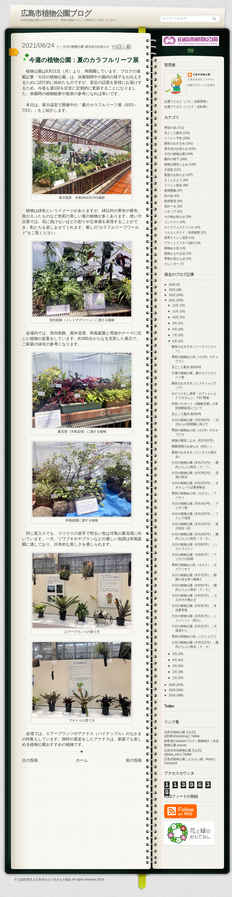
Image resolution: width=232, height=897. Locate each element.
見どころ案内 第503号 (186, 414)
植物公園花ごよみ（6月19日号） (194, 440)
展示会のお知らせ (97, 46)
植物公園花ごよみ (176, 164)
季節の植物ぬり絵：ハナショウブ (194, 636)
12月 (176, 305)
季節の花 (170, 127)
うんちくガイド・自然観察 (182, 232)
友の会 (168, 196)
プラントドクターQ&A (179, 243)
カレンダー (171, 264)
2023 (172, 290)
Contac (190, 50)
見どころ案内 (173, 133)
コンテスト (171, 222)
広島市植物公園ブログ (56, 13)
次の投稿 (30, 760)
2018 (172, 695)
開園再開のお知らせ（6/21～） (192, 446)
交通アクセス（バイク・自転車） (186, 106)
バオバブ (170, 211)
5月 (175, 654)
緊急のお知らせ (174, 175)
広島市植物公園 (201, 74)
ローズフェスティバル (179, 227)
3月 (175, 666)
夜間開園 (170, 190)
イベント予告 (173, 138)
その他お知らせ (174, 216)
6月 (175, 341)
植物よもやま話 (174, 253)
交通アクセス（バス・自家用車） (186, 101)
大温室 (168, 169)
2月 (175, 672)
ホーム (82, 760)
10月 (176, 317)
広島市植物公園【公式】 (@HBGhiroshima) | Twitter (182, 734)
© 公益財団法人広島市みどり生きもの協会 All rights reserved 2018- (59, 879)
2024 (172, 284)
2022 (172, 295)
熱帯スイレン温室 (176, 237)
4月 (175, 660)
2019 (172, 690)
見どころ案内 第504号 (186, 367)
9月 (175, 323)
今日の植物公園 (72, 46)
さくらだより (173, 180)
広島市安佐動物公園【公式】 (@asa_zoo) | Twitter (183, 752)
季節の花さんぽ (174, 258)
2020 (172, 685)
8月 (175, 329)
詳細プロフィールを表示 (201, 85)
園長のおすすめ (174, 143)
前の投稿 (134, 760)
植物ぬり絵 (171, 248)
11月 (176, 311)
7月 (175, 335)
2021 (172, 300)
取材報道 (170, 201)
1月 (175, 678)
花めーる (170, 206)
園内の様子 (171, 159)
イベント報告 (173, 185)
